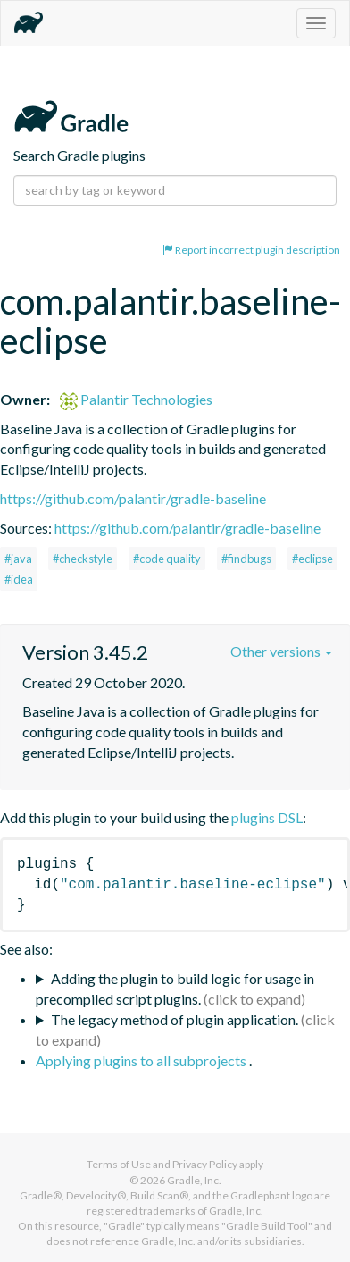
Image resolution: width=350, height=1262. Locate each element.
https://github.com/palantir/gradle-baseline (133, 498)
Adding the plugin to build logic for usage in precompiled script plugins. (175, 988)
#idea (18, 579)
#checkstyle (82, 558)
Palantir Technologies (136, 399)
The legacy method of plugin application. (174, 1019)
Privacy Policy (205, 1164)
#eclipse (312, 558)
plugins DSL (267, 817)
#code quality (167, 558)
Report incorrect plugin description (251, 250)
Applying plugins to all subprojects (142, 1060)
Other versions (281, 651)
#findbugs (246, 558)
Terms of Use (119, 1164)
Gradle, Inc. (194, 1180)
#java (18, 558)
